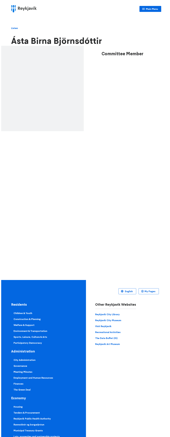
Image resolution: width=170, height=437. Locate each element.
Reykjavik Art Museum (107, 344)
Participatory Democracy (28, 342)
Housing (18, 406)
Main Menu (152, 8)
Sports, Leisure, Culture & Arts (30, 336)
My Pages (150, 291)
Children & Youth (23, 313)
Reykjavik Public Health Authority (32, 418)
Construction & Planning (27, 319)
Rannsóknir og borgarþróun (29, 424)
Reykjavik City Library (107, 314)
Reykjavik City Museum (108, 320)
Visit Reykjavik (103, 326)
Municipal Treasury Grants (28, 430)
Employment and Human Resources (33, 377)
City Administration (24, 359)
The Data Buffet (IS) (106, 338)
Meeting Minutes (23, 371)
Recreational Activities (108, 332)
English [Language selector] (128, 291)
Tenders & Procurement (27, 412)
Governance (20, 365)
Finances (18, 383)
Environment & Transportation (30, 330)
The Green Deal (22, 389)
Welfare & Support (24, 325)
